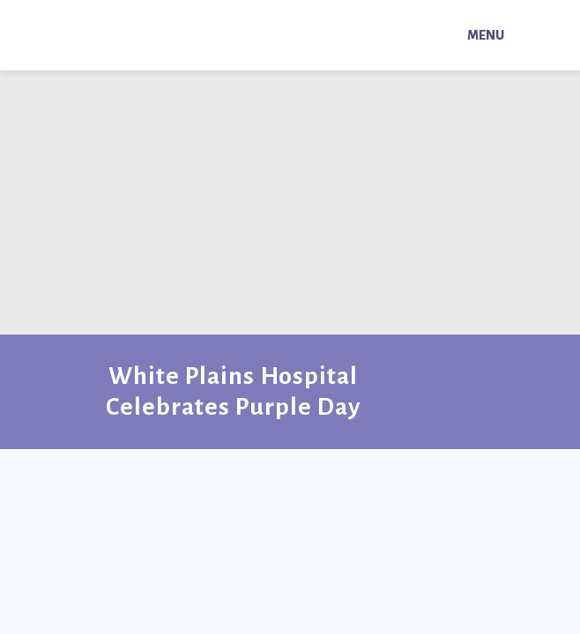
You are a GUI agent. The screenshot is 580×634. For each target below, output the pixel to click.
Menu (485, 35)
